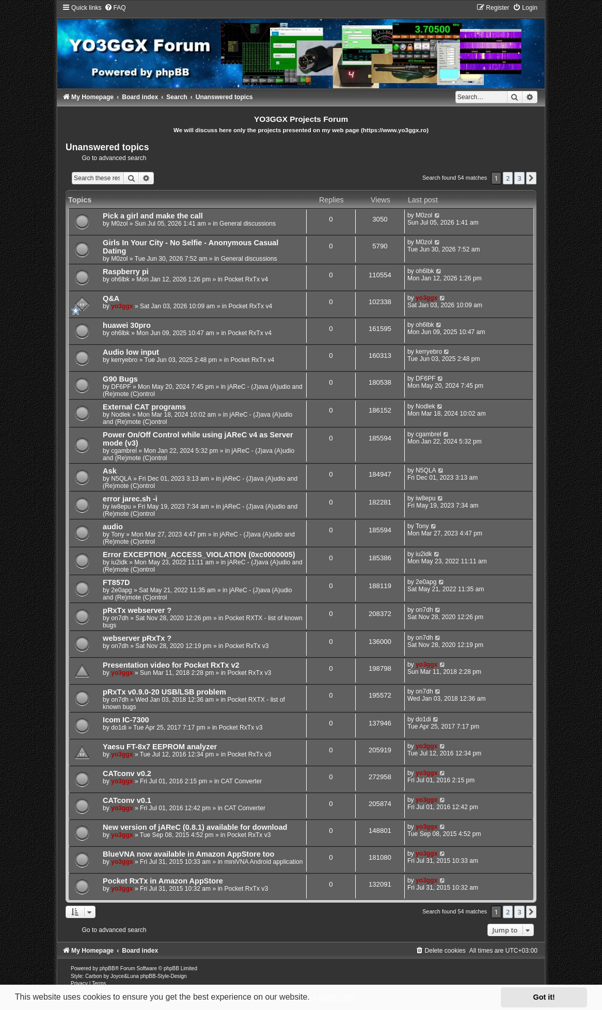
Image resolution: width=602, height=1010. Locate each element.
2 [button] (508, 178)
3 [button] (519, 178)
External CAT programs (144, 407)
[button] (531, 178)
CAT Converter (241, 781)
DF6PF (121, 386)
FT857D (116, 582)
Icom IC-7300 (126, 720)
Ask (110, 471)
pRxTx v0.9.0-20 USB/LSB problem (164, 692)
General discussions (247, 223)
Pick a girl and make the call (153, 216)
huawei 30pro (127, 325)
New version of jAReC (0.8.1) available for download (195, 827)
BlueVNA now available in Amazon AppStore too (188, 854)
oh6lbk (120, 279)
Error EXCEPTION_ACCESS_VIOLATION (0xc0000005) (199, 554)
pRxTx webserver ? (137, 610)
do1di (118, 727)
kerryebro (124, 360)
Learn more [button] (334, 996)
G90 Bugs (120, 379)
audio (113, 527)
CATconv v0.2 (127, 773)
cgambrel (124, 450)
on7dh (120, 618)
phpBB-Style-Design (163, 976)
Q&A (111, 298)
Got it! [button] (544, 997)
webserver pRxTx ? (137, 638)
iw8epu (121, 506)
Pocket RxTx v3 (247, 646)
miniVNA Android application (263, 861)
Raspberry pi (126, 271)
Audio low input (131, 352)
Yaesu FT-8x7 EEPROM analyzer (160, 747)
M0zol (119, 223)
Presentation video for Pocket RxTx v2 (171, 665)
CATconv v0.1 (127, 800)
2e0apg (121, 590)
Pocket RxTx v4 (246, 279)
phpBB (107, 968)
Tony (117, 534)
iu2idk (119, 562)
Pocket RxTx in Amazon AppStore (163, 881)
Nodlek (121, 414)
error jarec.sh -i (130, 499)
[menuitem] (115, 7)
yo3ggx (122, 306)
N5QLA (121, 478)
